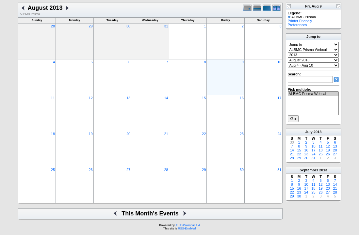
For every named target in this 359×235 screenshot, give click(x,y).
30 (128, 26)
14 (166, 98)
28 (53, 26)
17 (279, 98)
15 (204, 98)
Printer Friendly (300, 21)
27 (128, 170)
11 (53, 98)
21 (166, 134)
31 (166, 26)
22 (204, 134)
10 (279, 62)
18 (53, 134)
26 (90, 170)
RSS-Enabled (187, 228)
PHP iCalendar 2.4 (187, 225)
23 (242, 134)
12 (90, 98)
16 (242, 98)
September (309, 170)
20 (128, 134)
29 (90, 26)
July (309, 132)
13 (128, 98)
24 (279, 134)
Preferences (297, 25)
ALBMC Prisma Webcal (313, 94)
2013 (317, 132)
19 (90, 134)
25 (53, 170)
